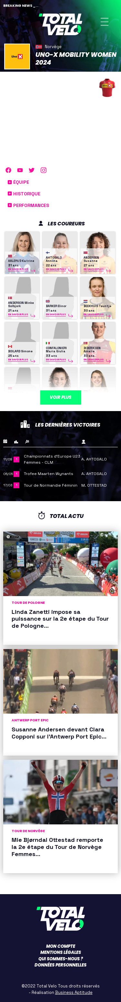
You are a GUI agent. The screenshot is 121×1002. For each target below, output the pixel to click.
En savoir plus (18, 269)
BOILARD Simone (20, 351)
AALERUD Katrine (21, 261)
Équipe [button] (18, 182)
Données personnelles (60, 965)
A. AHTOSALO (94, 459)
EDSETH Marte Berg (19, 395)
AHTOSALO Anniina (54, 259)
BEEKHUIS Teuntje (97, 306)
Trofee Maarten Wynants (48, 473)
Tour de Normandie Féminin (50, 485)
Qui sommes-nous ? (60, 959)
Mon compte (60, 946)
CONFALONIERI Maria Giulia (56, 349)
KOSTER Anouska (96, 396)
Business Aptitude (74, 992)
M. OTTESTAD (94, 485)
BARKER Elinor (56, 306)
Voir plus (60, 397)
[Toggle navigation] (104, 22)
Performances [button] (28, 205)
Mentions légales (60, 952)
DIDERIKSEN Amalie (92, 349)
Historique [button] (24, 194)
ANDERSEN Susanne (91, 259)
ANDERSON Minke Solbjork (21, 304)
